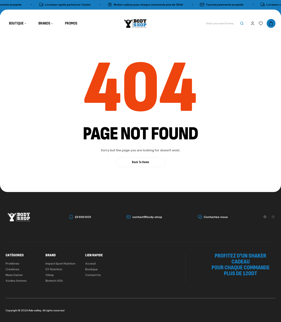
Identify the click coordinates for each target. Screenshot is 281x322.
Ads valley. (35, 310)
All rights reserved (53, 310)
